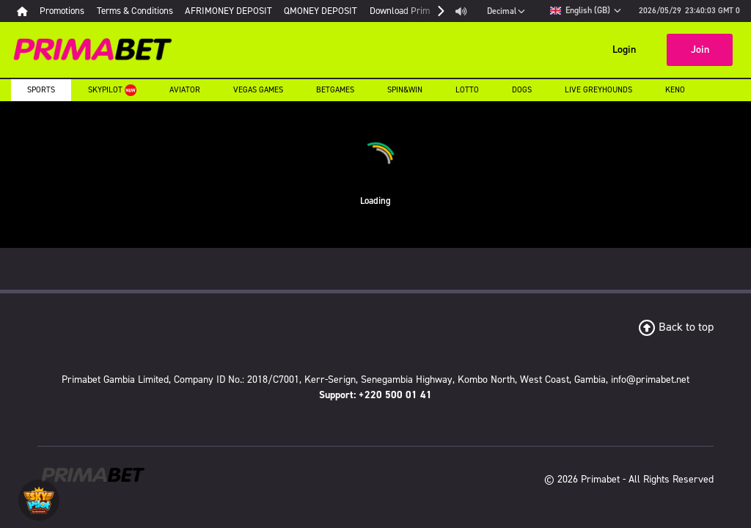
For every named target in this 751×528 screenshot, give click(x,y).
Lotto (467, 89)
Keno (675, 89)
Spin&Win (404, 89)
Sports (41, 89)
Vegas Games (258, 89)
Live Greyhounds (598, 89)
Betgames (335, 89)
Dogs (522, 89)
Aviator (184, 89)
